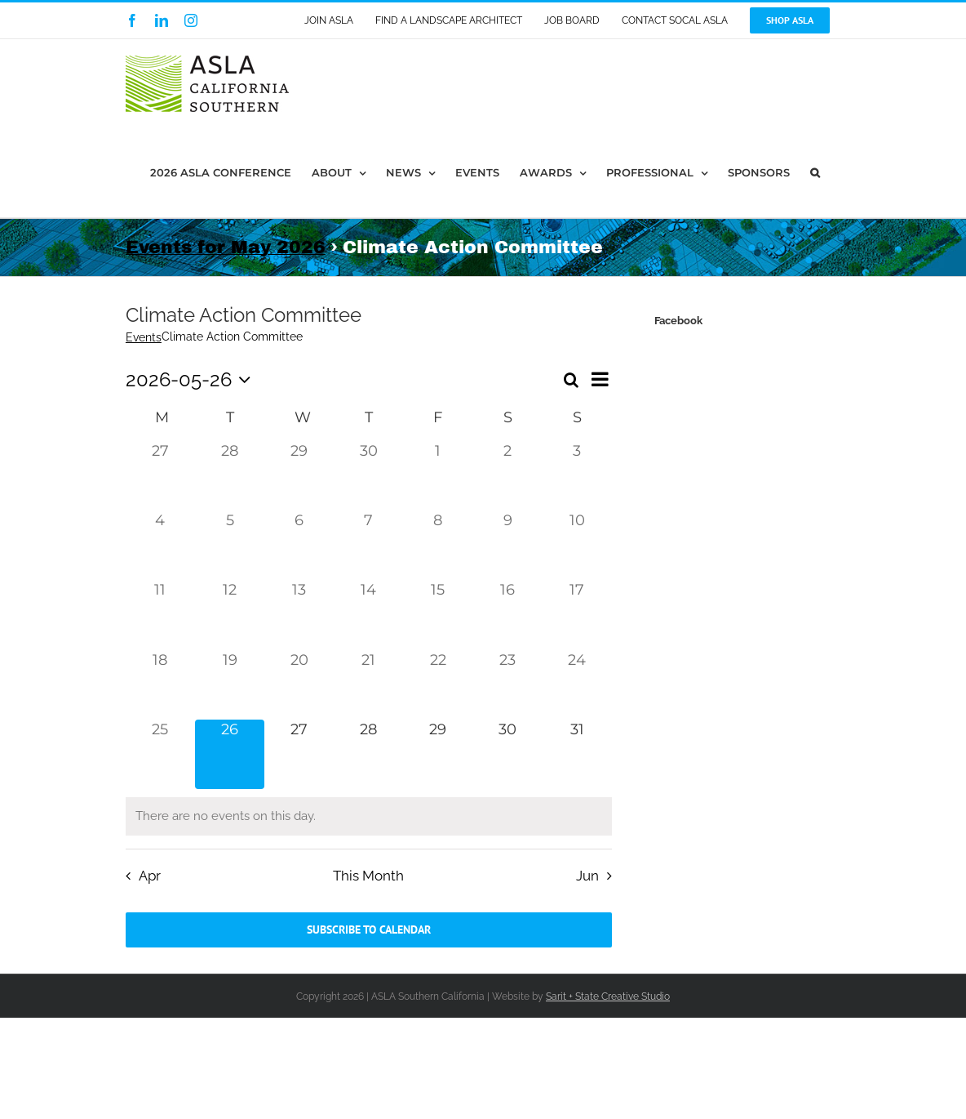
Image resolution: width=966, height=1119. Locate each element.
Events (144, 337)
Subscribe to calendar (369, 930)
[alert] (369, 816)
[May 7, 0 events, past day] (368, 545)
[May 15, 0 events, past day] (437, 614)
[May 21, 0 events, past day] (368, 685)
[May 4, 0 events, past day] (160, 545)
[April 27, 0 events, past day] (160, 475)
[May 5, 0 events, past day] (229, 545)
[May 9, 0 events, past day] (507, 545)
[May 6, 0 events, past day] (299, 545)
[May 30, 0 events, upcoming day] (507, 754)
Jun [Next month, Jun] (587, 875)
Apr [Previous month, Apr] (150, 875)
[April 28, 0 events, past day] (229, 475)
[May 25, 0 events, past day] (160, 754)
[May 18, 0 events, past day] (160, 685)
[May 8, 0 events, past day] (437, 545)
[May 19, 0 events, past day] (229, 685)
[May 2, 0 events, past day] (507, 475)
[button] (815, 172)
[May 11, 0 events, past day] (160, 614)
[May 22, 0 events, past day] (437, 685)
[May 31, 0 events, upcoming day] (577, 754)
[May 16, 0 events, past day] (507, 614)
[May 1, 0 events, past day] (437, 475)
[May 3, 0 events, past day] (577, 475)
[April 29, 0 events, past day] (299, 475)
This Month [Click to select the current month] (368, 875)
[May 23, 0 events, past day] (507, 685)
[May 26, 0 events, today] (229, 754)
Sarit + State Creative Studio (608, 996)
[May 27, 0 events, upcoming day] (299, 754)
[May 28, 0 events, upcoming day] (368, 754)
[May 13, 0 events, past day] (299, 614)
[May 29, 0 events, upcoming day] (437, 754)
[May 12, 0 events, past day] (229, 614)
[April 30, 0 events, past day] (368, 475)
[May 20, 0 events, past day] (299, 685)
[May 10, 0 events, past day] (577, 545)
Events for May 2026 (226, 247)
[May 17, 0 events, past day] (577, 614)
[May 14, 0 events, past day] (368, 614)
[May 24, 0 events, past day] (577, 685)
